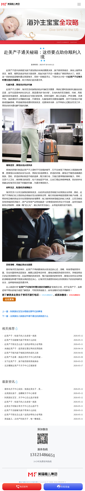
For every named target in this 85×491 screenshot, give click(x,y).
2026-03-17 (78, 366)
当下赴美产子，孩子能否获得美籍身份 (21, 361)
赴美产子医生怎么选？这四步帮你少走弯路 (23, 344)
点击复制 (9, 299)
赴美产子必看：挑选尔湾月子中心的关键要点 (24, 357)
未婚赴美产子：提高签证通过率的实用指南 (23, 349)
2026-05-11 (78, 340)
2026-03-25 (78, 361)
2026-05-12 (78, 336)
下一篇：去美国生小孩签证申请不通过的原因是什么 (25, 316)
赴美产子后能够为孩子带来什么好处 (20, 340)
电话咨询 (22, 487)
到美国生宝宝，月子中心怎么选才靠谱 (21, 398)
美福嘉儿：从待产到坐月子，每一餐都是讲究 (24, 419)
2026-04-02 (78, 353)
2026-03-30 (78, 357)
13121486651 (47, 295)
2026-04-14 (78, 349)
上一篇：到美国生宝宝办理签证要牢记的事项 (22, 311)
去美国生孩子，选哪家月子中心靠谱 (20, 393)
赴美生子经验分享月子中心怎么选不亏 (21, 406)
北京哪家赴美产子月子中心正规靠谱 (20, 366)
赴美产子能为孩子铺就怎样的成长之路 (21, 353)
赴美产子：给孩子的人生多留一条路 (20, 336)
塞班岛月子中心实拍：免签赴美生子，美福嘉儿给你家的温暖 (24, 389)
